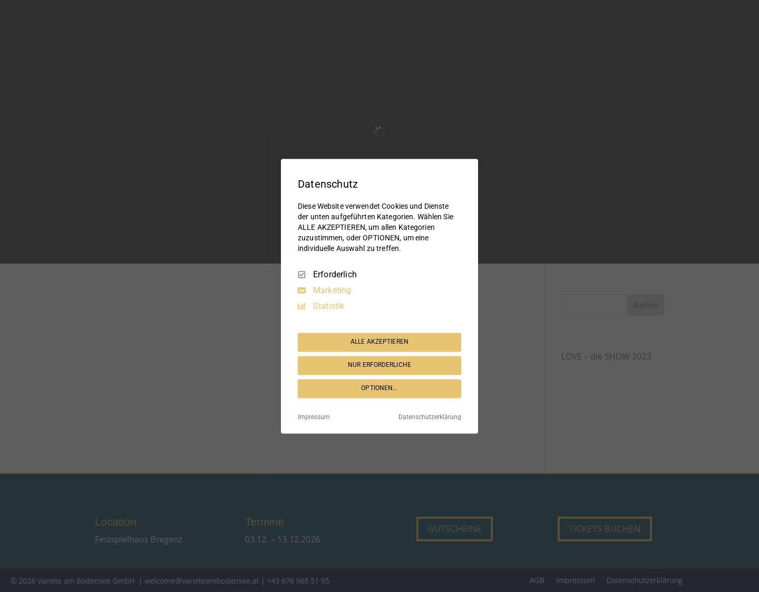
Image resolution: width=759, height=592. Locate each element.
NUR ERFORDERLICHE (379, 365)
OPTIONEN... (379, 388)
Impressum (314, 417)
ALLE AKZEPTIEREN (379, 342)
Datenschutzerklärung (429, 417)
